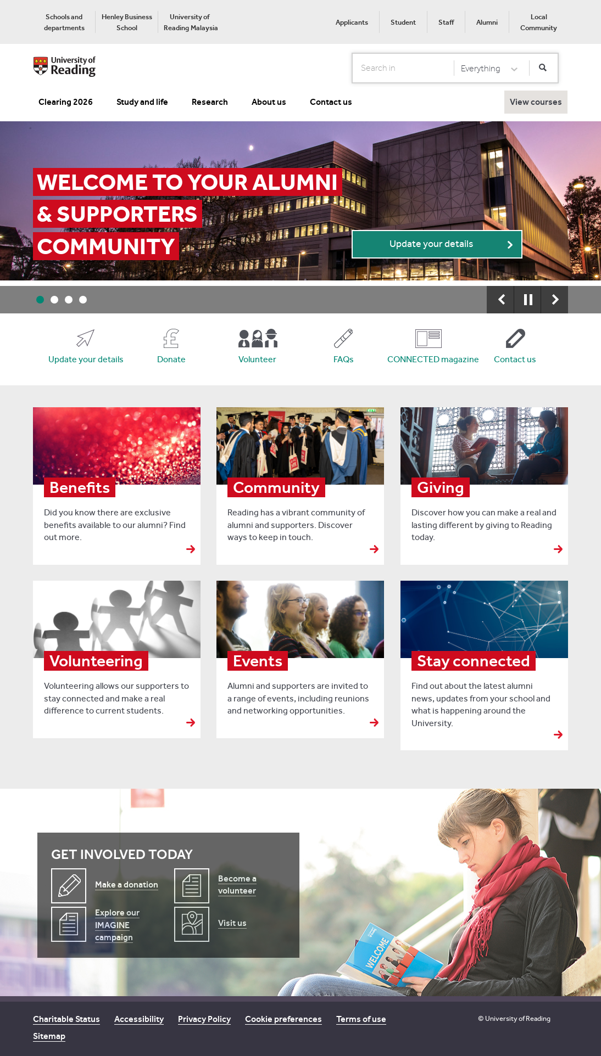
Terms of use (361, 1019)
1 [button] (40, 300)
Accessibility (139, 1019)
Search (352, 67)
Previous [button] (500, 299)
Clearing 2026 (65, 102)
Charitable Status (66, 1019)
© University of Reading (514, 1018)
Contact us (331, 102)
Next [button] (554, 299)
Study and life (142, 102)
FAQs (343, 359)
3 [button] (69, 300)
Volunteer (257, 359)
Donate (171, 359)
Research (210, 102)
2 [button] (54, 300)
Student (403, 22)
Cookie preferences (283, 1019)
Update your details (431, 244)
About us (269, 102)
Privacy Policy (204, 1019)
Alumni (487, 22)
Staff (446, 22)
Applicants (352, 22)
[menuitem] (64, 22)
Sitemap (49, 1036)
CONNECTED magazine (429, 359)
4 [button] (83, 300)
